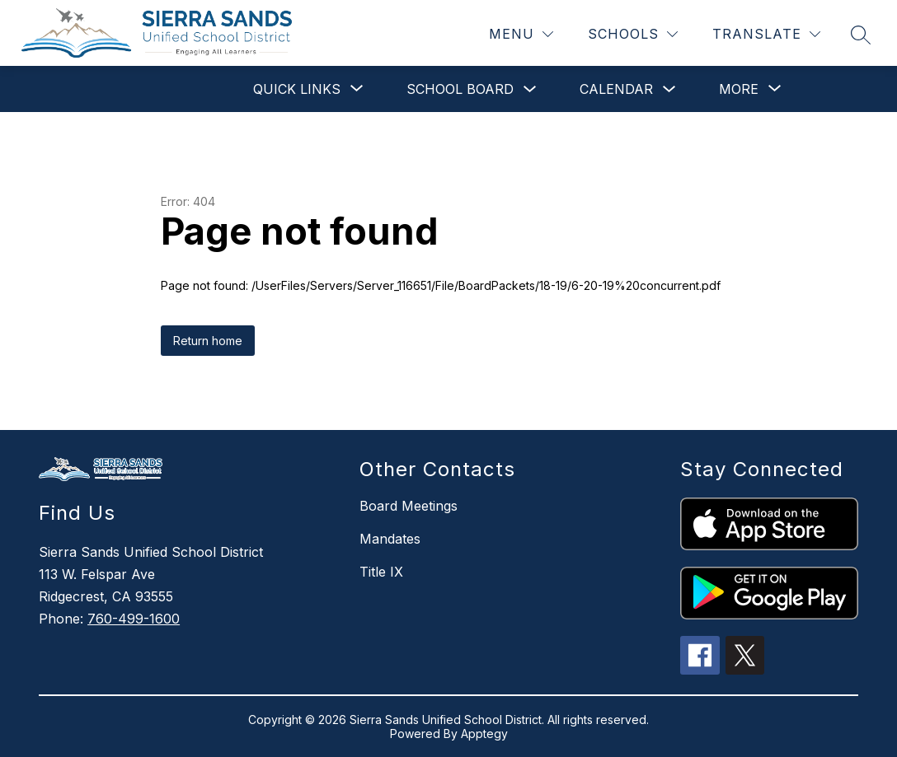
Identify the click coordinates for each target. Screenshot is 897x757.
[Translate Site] (766, 34)
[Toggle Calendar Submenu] (669, 89)
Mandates (389, 538)
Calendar (616, 89)
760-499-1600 (133, 618)
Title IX (381, 571)
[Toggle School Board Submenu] (530, 89)
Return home (207, 341)
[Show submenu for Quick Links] (296, 89)
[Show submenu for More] (738, 89)
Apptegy (484, 734)
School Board (460, 89)
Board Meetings (408, 506)
